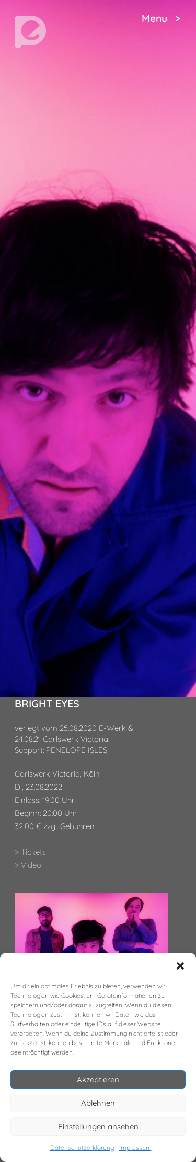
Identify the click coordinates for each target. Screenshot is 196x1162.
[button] (180, 966)
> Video (28, 865)
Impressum (135, 1148)
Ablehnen (98, 1103)
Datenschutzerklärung (82, 1148)
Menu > (161, 18)
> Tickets (30, 852)
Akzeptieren (98, 1079)
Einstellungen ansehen (98, 1127)
